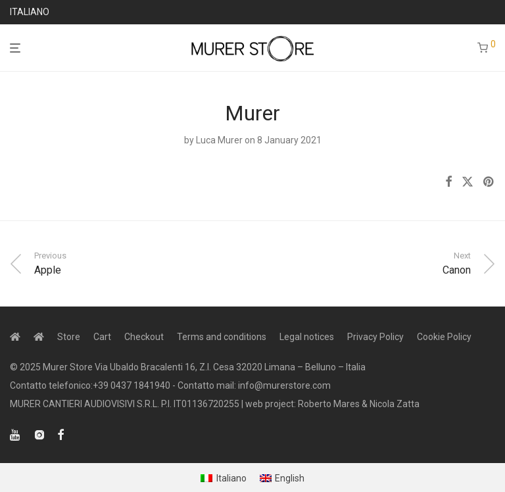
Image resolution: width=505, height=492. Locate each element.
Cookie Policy (444, 337)
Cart (102, 337)
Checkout (144, 337)
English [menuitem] (289, 478)
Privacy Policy (375, 337)
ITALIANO (29, 11)
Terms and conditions (221, 337)
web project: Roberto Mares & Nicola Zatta (332, 404)
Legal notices (306, 337)
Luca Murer (219, 140)
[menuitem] (223, 478)
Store (68, 337)
